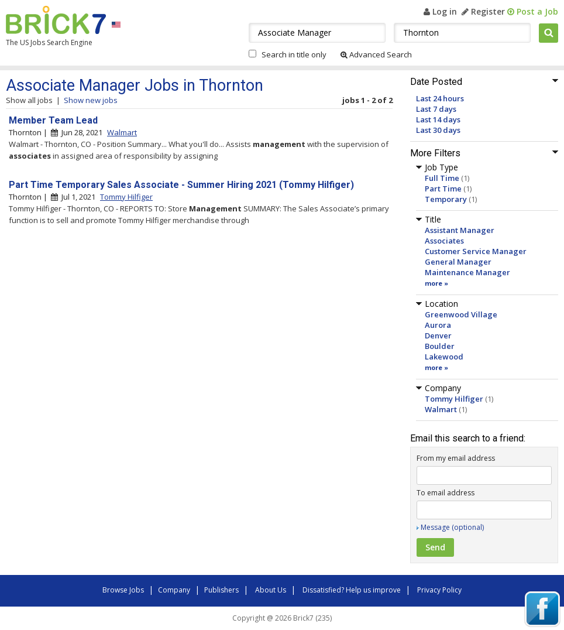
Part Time (443, 188)
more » (436, 283)
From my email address (456, 458)
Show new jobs (91, 100)
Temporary (446, 199)
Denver (438, 335)
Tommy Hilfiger (454, 398)
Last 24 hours (440, 98)
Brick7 (56, 20)
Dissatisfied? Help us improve (351, 590)
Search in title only (294, 54)
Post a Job (532, 11)
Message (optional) (452, 527)
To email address (445, 493)
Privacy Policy (439, 590)
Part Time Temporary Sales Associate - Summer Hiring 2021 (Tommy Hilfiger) (181, 184)
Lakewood (444, 356)
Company (174, 590)
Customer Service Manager (476, 251)
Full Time (442, 178)
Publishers (221, 590)
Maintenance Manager (467, 272)
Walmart (441, 409)
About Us (270, 590)
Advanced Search (376, 54)
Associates (444, 240)
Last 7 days (436, 109)
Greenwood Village (461, 314)
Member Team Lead (53, 120)
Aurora (438, 325)
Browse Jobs (123, 590)
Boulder (440, 346)
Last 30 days (438, 130)
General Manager (458, 261)
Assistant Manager (459, 230)
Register (483, 11)
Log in (440, 11)
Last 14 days (438, 119)
